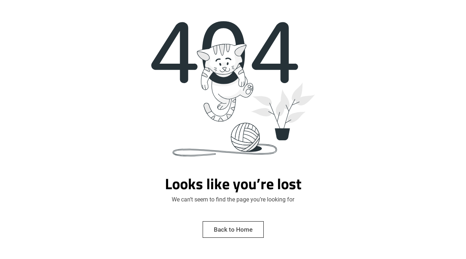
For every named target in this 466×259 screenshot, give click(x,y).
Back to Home (233, 229)
